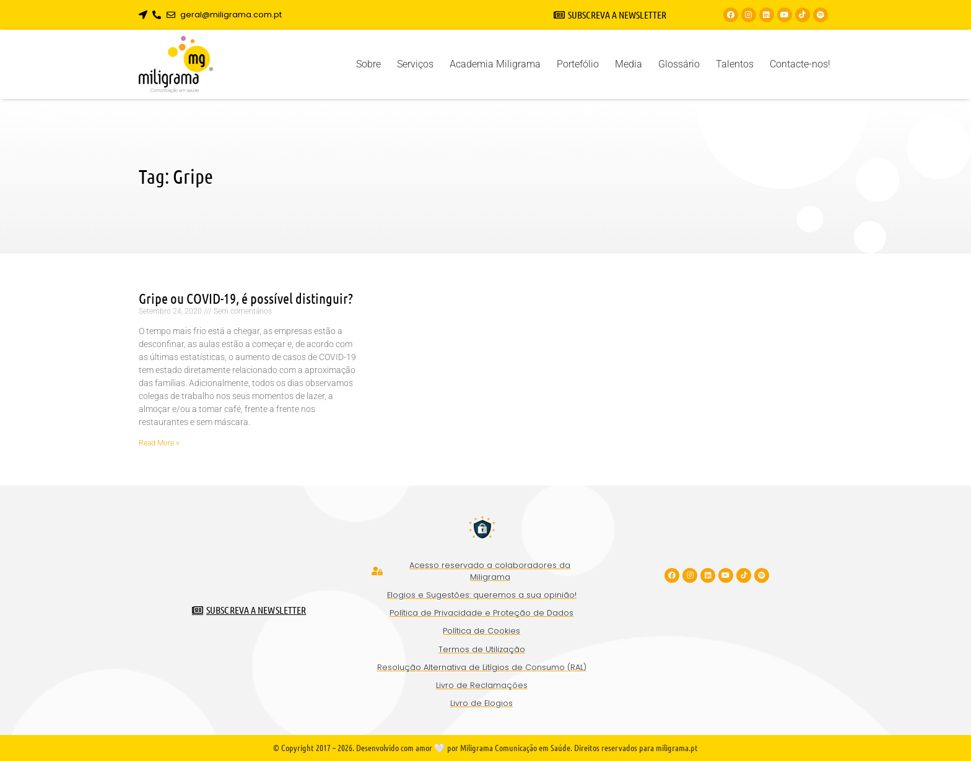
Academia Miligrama (495, 64)
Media (628, 64)
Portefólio (578, 64)
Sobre (368, 64)
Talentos (735, 64)
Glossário (679, 64)
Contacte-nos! (800, 64)
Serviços (415, 64)
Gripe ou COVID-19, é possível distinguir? (246, 298)
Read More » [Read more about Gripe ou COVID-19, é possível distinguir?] (159, 443)
